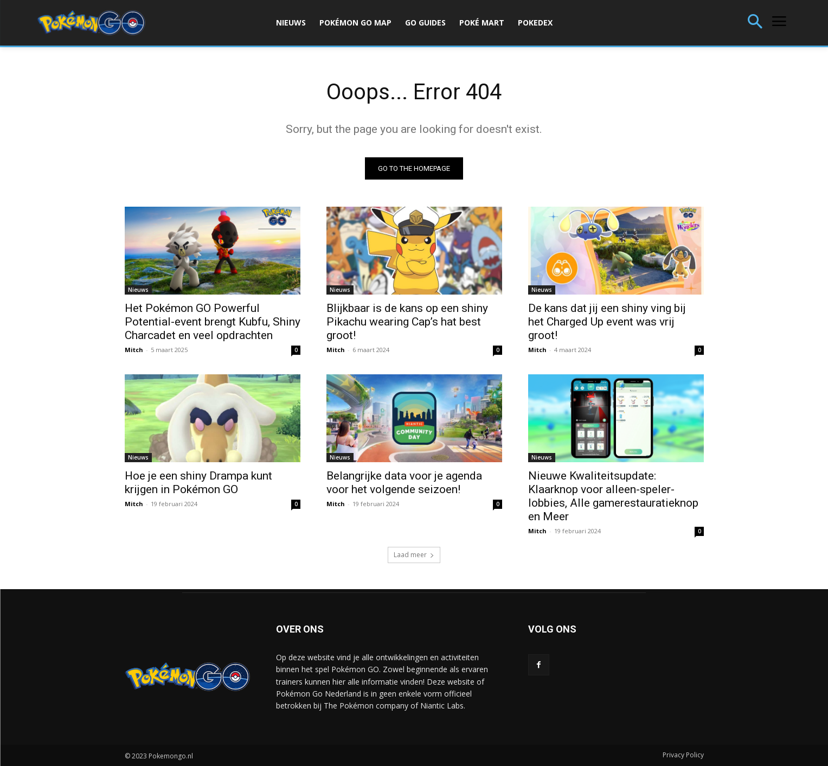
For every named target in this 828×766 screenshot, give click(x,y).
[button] (755, 22)
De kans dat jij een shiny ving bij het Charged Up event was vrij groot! (607, 322)
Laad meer (414, 554)
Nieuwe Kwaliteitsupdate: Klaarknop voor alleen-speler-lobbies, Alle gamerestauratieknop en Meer (613, 496)
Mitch (134, 350)
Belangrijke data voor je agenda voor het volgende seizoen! (404, 482)
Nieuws (138, 289)
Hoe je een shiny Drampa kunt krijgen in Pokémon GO (198, 482)
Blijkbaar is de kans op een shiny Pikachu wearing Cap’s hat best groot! (407, 322)
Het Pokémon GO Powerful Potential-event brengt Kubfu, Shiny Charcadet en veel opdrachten (212, 322)
